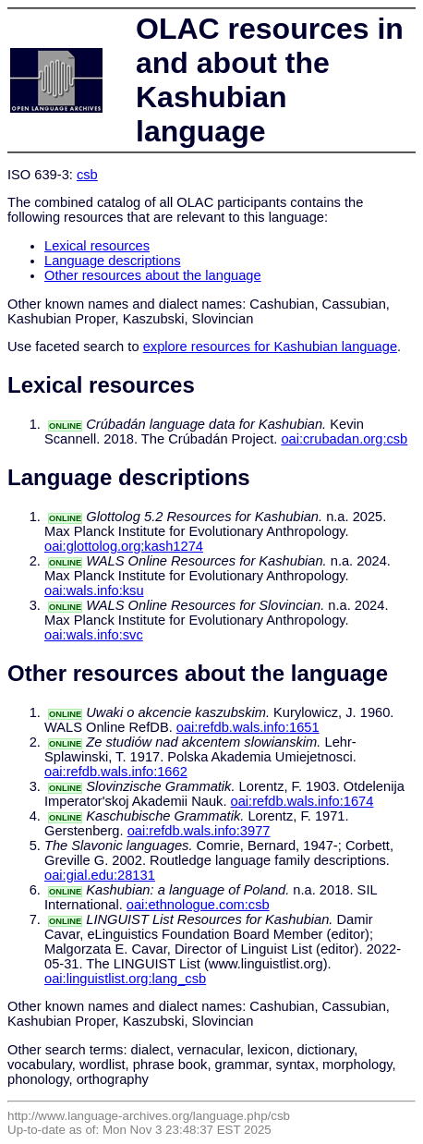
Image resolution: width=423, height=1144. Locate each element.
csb (87, 174)
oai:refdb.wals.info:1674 (302, 801)
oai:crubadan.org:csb (344, 439)
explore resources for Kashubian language (270, 346)
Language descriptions (112, 260)
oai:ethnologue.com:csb (198, 904)
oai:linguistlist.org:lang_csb (125, 978)
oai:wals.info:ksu (94, 590)
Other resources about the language (152, 275)
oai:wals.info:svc (93, 634)
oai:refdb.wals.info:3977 (199, 830)
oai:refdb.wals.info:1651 (248, 727)
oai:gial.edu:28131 (99, 875)
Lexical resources (97, 245)
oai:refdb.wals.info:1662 (115, 771)
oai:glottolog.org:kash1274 (123, 546)
